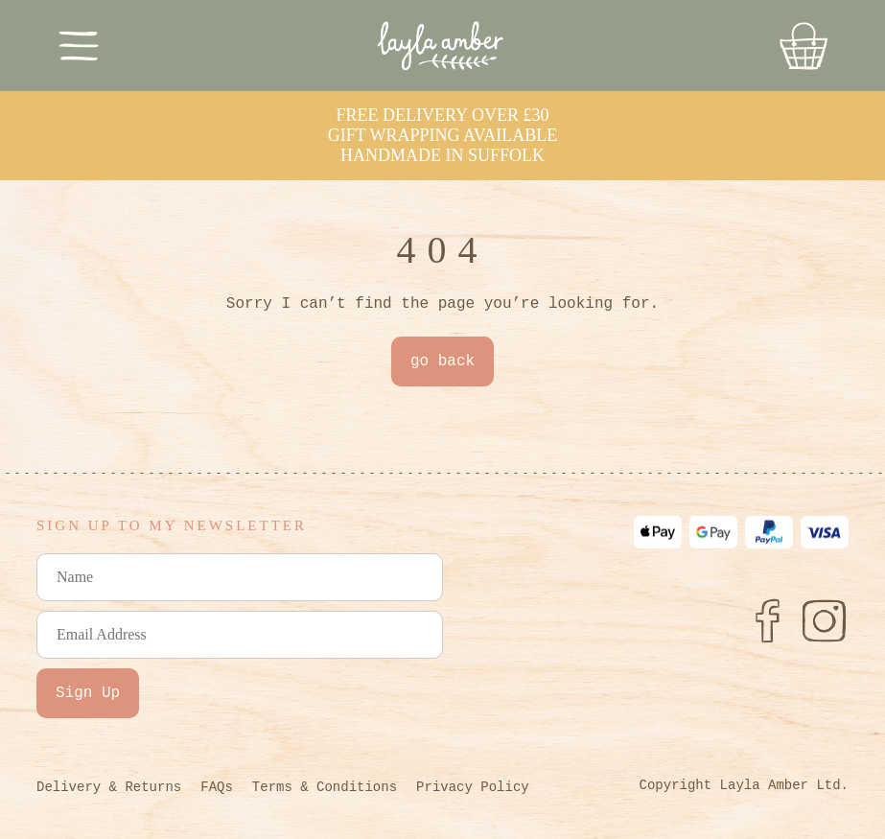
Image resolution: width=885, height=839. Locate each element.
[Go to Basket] (803, 46)
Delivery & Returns (108, 787)
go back (442, 361)
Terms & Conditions (324, 787)
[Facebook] (767, 620)
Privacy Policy (472, 787)
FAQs (216, 787)
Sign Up (88, 693)
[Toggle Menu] (79, 45)
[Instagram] (825, 620)
